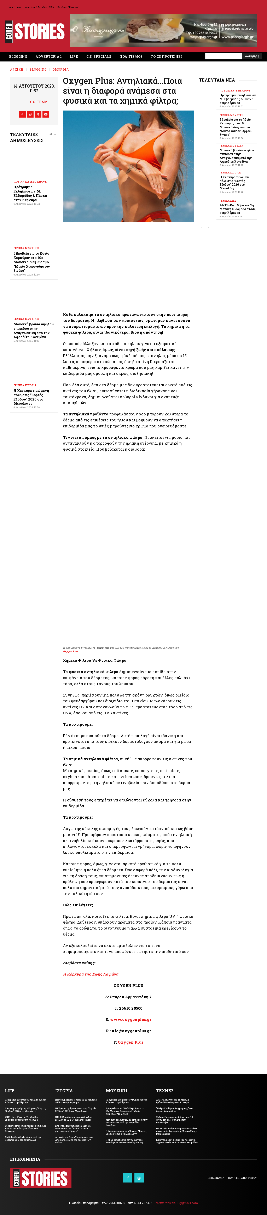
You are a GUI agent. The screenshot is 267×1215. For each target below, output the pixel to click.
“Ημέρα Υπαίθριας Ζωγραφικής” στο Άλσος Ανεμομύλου (174, 1110)
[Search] (252, 56)
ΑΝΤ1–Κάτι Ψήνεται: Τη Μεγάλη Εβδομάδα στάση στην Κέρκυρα (238, 209)
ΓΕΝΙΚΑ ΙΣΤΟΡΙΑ (24, 385)
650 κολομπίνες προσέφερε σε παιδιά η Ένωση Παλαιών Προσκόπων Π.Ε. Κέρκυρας (25, 1129)
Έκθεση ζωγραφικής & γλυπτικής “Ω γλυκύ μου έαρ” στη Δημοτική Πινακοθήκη (174, 1120)
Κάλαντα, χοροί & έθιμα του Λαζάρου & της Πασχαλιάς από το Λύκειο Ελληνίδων (177, 1141)
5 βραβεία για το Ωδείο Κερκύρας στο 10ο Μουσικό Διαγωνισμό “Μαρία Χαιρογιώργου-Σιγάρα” (31, 262)
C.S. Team (39, 102)
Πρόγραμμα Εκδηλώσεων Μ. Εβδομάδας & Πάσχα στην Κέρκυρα (30, 193)
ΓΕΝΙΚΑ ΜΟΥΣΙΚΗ (26, 248)
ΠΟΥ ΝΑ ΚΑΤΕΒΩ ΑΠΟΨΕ (30, 181)
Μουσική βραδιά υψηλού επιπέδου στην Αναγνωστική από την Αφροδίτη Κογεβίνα (33, 330)
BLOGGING (38, 69)
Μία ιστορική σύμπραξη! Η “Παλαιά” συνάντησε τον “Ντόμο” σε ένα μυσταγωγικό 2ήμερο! (73, 1129)
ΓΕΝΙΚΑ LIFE (228, 201)
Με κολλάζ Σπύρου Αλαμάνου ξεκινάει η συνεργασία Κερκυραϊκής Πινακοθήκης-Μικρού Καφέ (176, 1131)
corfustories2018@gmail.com (177, 1203)
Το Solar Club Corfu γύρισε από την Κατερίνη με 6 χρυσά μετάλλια (23, 1138)
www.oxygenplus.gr (130, 1019)
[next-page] (208, 227)
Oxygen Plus (70, 651)
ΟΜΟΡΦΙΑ (61, 69)
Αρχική (17, 69)
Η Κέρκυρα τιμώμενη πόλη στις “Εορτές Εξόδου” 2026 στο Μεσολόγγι (31, 396)
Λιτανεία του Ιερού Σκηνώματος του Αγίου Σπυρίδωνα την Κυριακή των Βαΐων (74, 1140)
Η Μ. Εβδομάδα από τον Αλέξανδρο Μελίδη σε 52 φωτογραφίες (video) (73, 1118)
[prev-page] (201, 227)
